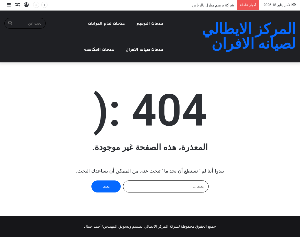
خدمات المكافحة (99, 49)
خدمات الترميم (150, 23)
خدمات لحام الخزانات (106, 23)
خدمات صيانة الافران (144, 49)
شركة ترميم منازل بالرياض (213, 5)
